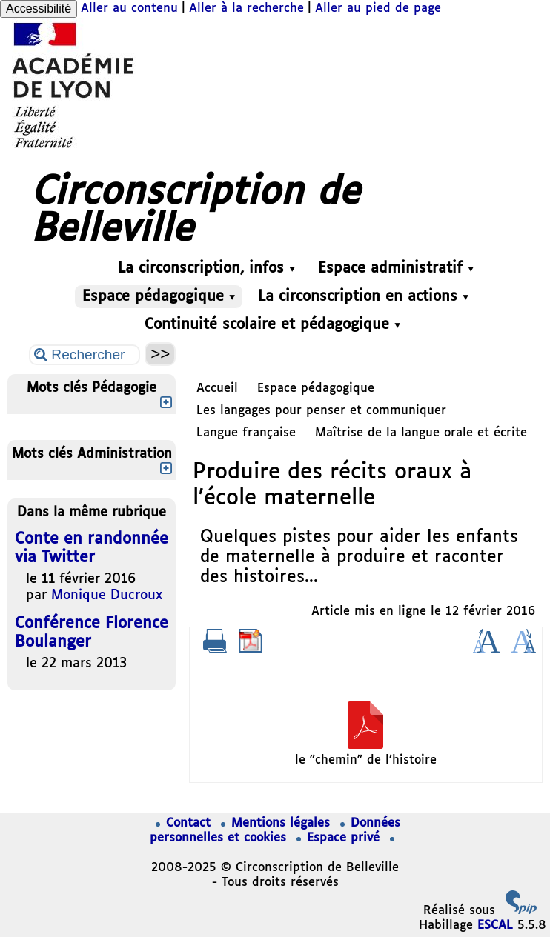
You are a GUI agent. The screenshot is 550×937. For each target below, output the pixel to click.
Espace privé (340, 838)
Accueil (217, 388)
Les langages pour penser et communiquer (321, 410)
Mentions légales (277, 823)
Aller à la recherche (246, 8)
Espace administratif (396, 268)
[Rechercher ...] (84, 354)
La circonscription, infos (206, 268)
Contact (185, 823)
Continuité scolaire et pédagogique (272, 325)
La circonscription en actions (363, 297)
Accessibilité (38, 8)
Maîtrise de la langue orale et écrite (421, 433)
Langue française (246, 433)
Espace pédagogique (158, 297)
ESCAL (495, 925)
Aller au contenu (129, 8)
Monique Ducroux (106, 595)
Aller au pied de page (378, 8)
